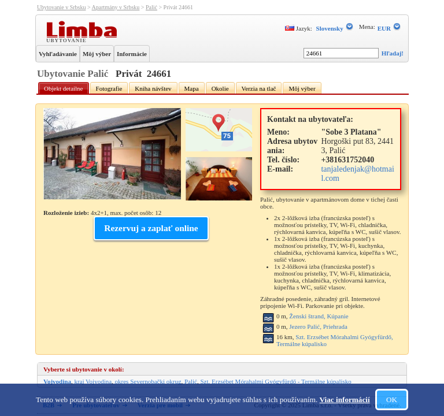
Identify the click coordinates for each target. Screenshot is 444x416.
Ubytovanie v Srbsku (61, 7)
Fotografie (109, 88)
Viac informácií (345, 399)
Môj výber (97, 53)
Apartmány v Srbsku (116, 7)
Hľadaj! (393, 53)
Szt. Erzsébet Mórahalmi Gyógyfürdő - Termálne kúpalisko (275, 381)
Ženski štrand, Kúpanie (318, 316)
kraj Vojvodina (93, 381)
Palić (151, 7)
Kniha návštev (153, 88)
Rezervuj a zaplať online (151, 228)
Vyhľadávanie (58, 53)
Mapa (191, 88)
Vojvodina (57, 381)
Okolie (220, 88)
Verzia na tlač (259, 88)
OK (391, 399)
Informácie (132, 53)
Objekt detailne (63, 88)
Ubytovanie (67, 40)
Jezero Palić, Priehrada (318, 326)
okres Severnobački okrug (148, 381)
